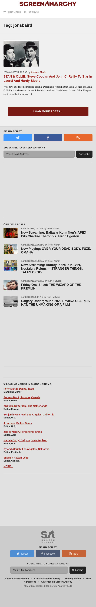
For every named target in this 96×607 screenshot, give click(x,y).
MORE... (8, 466)
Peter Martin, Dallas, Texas (19, 388)
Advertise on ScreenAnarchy (56, 581)
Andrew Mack (38, 72)
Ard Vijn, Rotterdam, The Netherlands (25, 406)
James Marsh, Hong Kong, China (23, 431)
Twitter (22, 553)
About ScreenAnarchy (17, 578)
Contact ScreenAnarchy (47, 578)
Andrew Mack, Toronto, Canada (22, 397)
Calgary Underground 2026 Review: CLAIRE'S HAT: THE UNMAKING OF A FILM (55, 302)
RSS (73, 553)
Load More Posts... (48, 111)
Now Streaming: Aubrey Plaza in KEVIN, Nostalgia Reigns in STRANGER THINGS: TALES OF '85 (52, 268)
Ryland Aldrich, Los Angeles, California (26, 449)
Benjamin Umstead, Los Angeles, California (29, 414)
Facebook (48, 553)
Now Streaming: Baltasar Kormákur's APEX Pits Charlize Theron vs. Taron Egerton (53, 234)
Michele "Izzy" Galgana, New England (25, 440)
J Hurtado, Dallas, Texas (18, 423)
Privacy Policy (73, 578)
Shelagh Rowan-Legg (16, 457)
